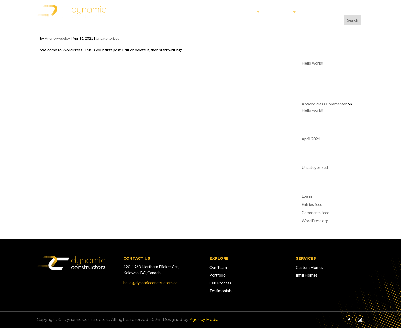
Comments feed (315, 212)
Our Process (220, 282)
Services (280, 11)
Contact (351, 11)
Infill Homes (306, 274)
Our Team (318, 11)
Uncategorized (107, 38)
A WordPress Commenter (324, 103)
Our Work (242, 11)
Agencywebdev (57, 38)
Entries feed (312, 204)
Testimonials (220, 290)
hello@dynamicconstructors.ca (150, 282)
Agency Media (204, 319)
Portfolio (217, 274)
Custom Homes (309, 267)
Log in (307, 196)
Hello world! (83, 24)
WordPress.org (315, 220)
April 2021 (311, 138)
